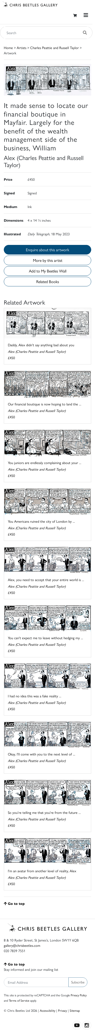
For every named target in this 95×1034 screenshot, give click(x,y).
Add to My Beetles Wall (47, 271)
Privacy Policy (79, 995)
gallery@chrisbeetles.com (22, 945)
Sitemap (75, 1010)
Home (8, 47)
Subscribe (78, 981)
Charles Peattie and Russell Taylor (54, 47)
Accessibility (47, 1010)
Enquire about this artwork (47, 249)
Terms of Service (19, 1000)
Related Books (47, 281)
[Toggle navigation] (85, 15)
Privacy (62, 1010)
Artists (21, 47)
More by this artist (47, 260)
